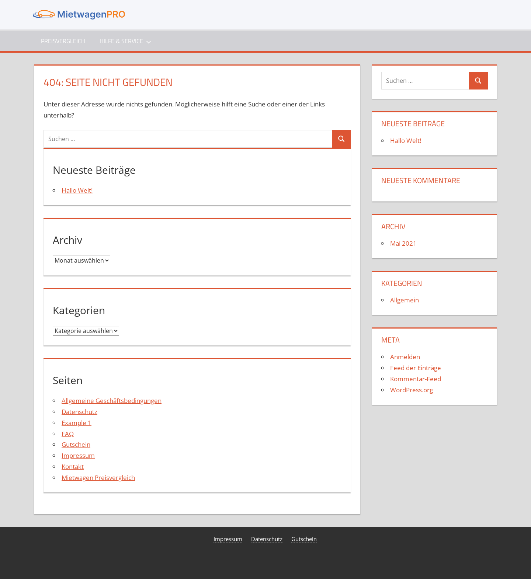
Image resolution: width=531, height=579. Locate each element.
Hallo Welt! (77, 190)
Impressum (78, 455)
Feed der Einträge (415, 368)
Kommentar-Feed (415, 379)
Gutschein (76, 444)
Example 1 (76, 422)
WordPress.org (411, 390)
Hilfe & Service (125, 40)
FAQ (68, 433)
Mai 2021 (403, 243)
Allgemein (404, 300)
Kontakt (73, 466)
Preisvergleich (63, 40)
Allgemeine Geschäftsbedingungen (112, 400)
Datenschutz (79, 411)
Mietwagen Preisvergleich (98, 477)
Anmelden (405, 356)
